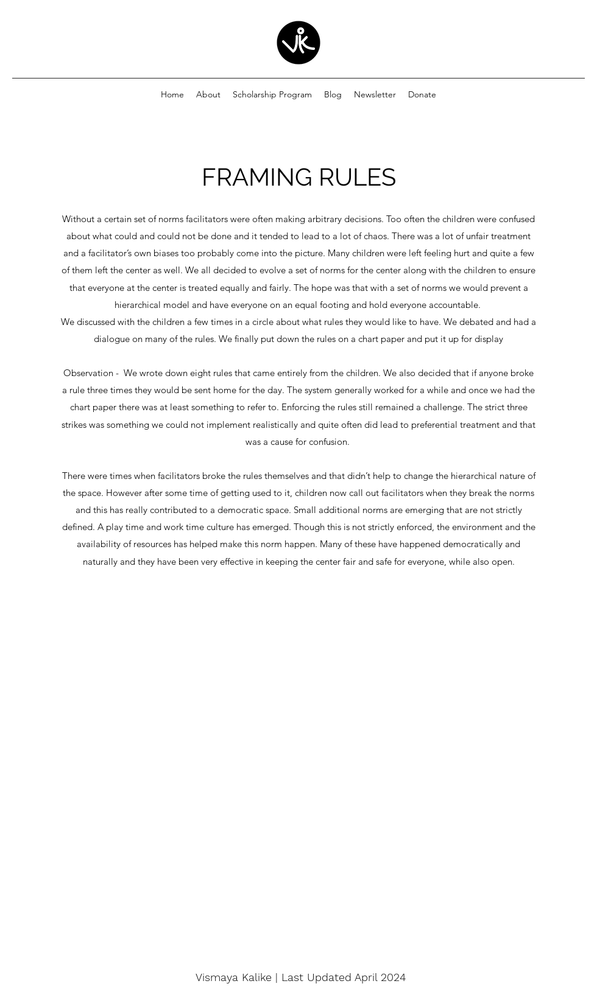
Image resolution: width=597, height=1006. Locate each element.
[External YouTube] (298, 758)
